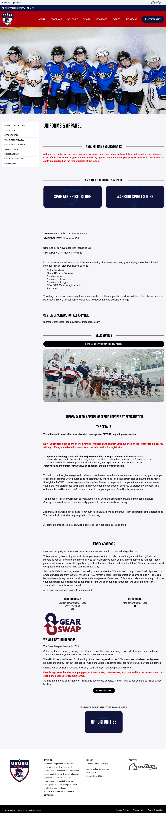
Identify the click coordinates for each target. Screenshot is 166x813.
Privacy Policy (138, 810)
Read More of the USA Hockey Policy (103, 344)
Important (131, 19)
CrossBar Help (11, 154)
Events (116, 19)
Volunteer (9, 130)
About (41, 19)
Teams (86, 19)
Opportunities (11, 135)
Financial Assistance (14, 144)
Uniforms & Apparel (14, 140)
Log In (5, 3)
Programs (56, 19)
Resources (101, 19)
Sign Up (17, 3)
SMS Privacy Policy (13, 158)
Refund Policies (122, 810)
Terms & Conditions (156, 810)
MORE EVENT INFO (103, 690)
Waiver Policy (11, 149)
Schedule (72, 19)
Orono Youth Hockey (13, 8)
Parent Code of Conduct (16, 125)
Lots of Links (10, 163)
